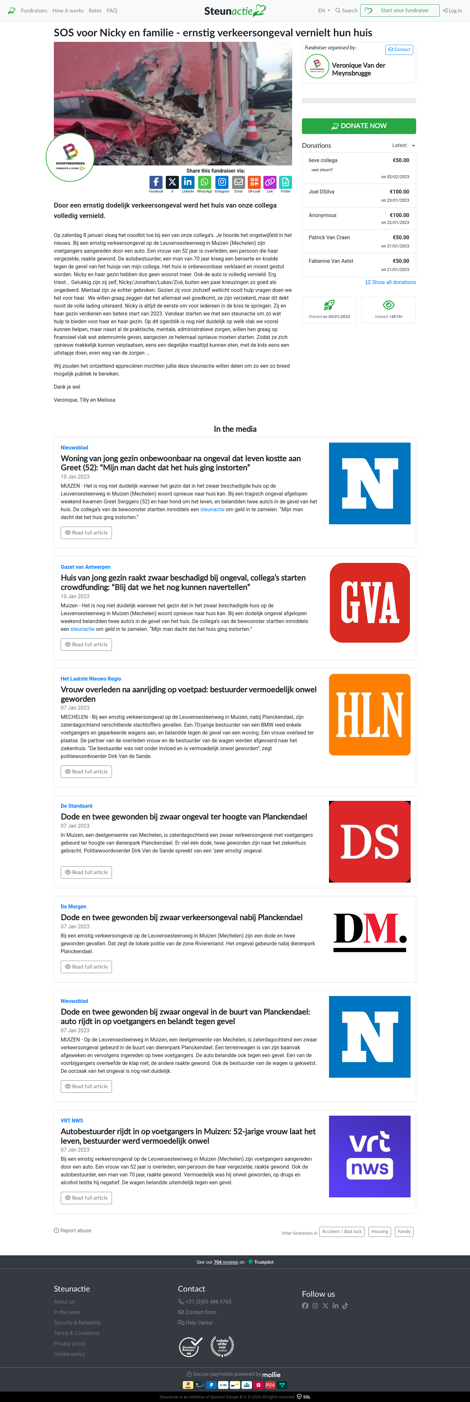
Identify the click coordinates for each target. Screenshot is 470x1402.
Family (404, 1231)
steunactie (212, 509)
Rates (95, 10)
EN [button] (322, 10)
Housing (379, 1231)
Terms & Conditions (77, 1333)
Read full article (86, 532)
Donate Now (359, 126)
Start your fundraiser (405, 10)
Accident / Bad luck (342, 1231)
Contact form (197, 1312)
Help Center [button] (195, 1323)
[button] (346, 10)
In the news (67, 1312)
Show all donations (391, 282)
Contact (399, 49)
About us (64, 1302)
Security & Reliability (77, 1323)
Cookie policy (69, 1354)
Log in (452, 10)
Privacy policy (70, 1344)
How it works (68, 10)
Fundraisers (34, 10)
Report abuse (72, 1230)
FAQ (112, 10)
